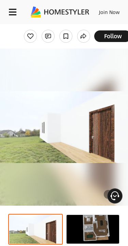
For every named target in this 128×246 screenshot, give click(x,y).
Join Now (109, 12)
